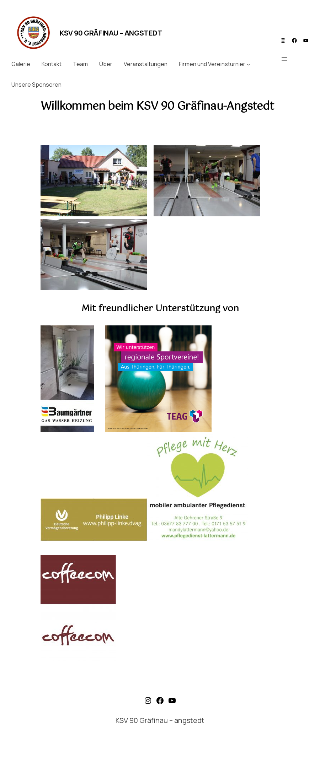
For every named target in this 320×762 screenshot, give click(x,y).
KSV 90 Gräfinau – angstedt (111, 33)
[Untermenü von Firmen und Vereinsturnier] (248, 64)
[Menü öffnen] (284, 59)
